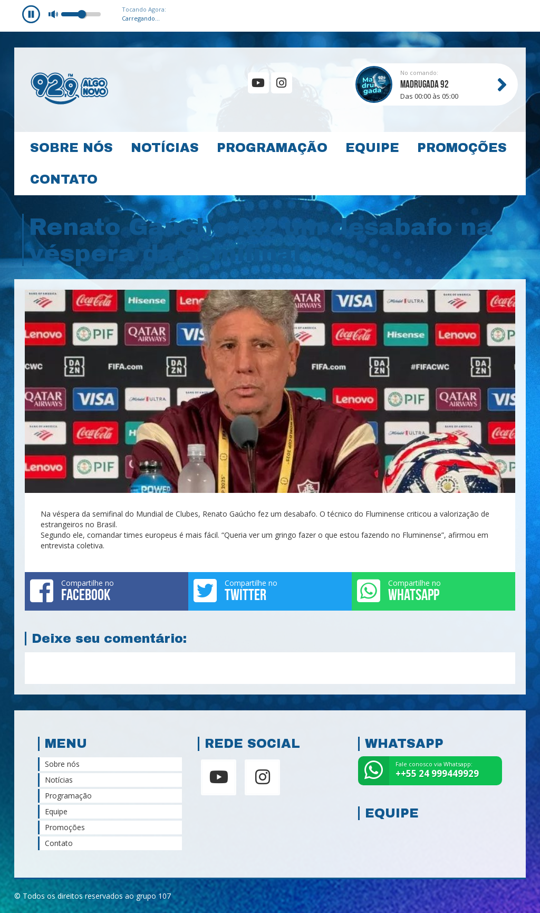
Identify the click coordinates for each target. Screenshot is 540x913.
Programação (272, 148)
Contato (64, 179)
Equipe (372, 148)
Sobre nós (71, 148)
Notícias (165, 148)
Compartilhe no (106, 590)
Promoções (462, 148)
